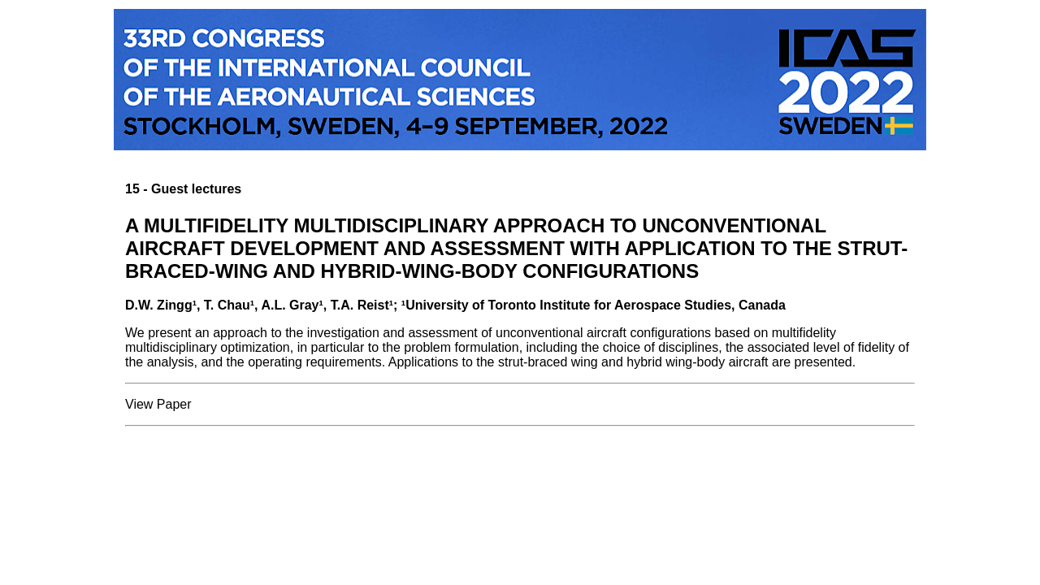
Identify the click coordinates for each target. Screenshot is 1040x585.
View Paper (158, 404)
